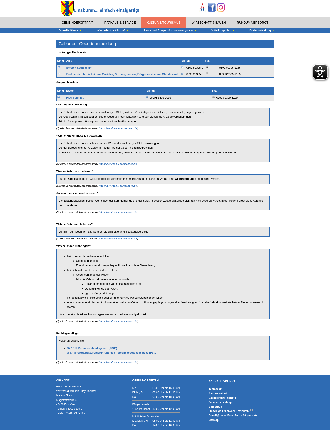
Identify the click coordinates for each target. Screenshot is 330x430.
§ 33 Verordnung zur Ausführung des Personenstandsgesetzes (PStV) (112, 352)
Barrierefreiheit (218, 393)
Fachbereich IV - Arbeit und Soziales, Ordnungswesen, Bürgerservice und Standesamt (122, 74)
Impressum (216, 388)
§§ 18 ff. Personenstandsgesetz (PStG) (92, 348)
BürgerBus (217, 406)
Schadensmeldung (220, 402)
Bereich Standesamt (79, 67)
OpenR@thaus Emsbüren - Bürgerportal (233, 415)
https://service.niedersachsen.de (118, 128)
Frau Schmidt (75, 97)
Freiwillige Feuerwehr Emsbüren (231, 411)
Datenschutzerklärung (222, 397)
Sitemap (214, 420)
